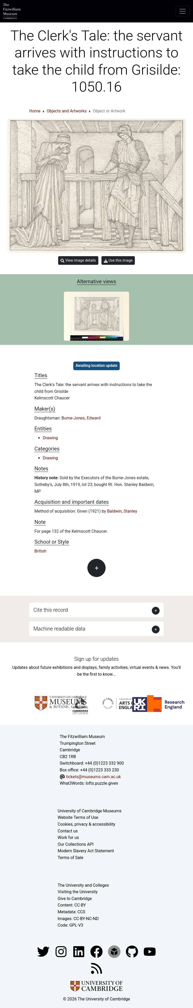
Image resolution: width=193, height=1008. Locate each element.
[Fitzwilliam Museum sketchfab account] (115, 951)
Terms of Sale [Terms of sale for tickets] (70, 857)
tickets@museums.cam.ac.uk (93, 776)
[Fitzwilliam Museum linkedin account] (97, 951)
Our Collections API (76, 844)
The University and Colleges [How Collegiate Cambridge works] (83, 885)
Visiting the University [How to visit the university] (78, 891)
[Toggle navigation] (182, 11)
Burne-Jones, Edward (81, 418)
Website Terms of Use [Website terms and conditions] (78, 817)
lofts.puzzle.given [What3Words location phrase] (102, 783)
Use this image (118, 260)
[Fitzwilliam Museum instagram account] (61, 951)
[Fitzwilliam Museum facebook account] (79, 951)
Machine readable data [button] (59, 629)
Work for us (68, 837)
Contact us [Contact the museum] (68, 831)
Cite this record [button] (50, 610)
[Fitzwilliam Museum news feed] (96, 967)
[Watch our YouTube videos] (149, 951)
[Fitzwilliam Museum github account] (132, 951)
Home (34, 111)
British (40, 551)
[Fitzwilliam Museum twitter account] (44, 951)
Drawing (50, 437)
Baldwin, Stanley (122, 511)
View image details (78, 260)
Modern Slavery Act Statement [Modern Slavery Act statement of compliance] (86, 850)
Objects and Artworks (67, 111)
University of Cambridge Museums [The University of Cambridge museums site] (90, 810)
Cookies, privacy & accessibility (86, 824)
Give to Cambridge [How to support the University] (75, 898)
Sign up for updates (96, 659)
